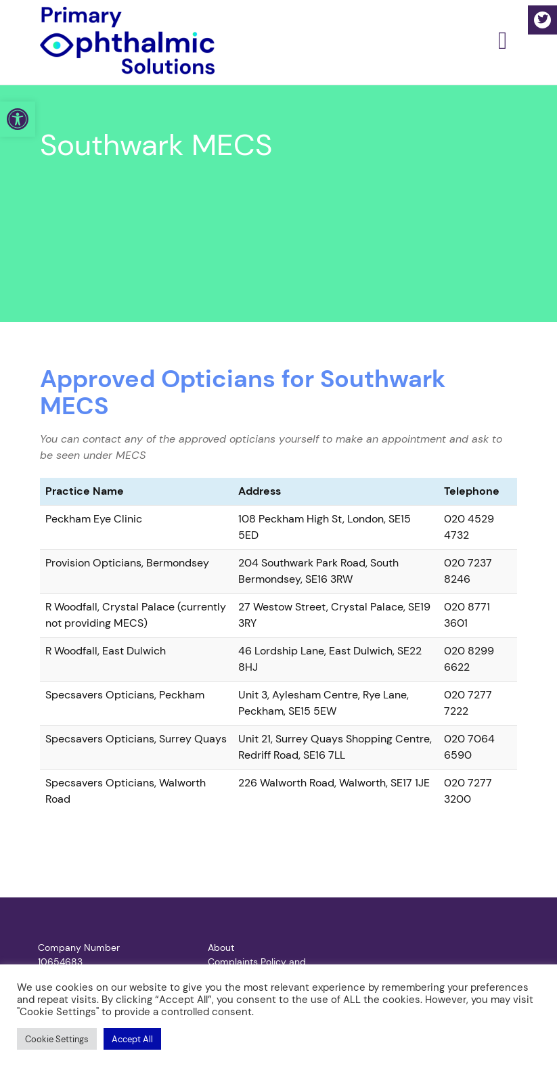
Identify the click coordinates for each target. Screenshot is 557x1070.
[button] (17, 119)
